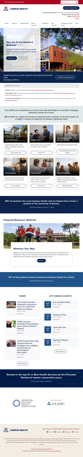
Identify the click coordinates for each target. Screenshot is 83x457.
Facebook (59, 432)
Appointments (25, 23)
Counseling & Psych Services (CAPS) (67, 152)
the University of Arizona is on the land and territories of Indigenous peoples (41, 439)
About (6, 23)
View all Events (60, 351)
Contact (70, 429)
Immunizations (15, 186)
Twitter (51, 432)
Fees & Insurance (34, 24)
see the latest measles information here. (42, 90)
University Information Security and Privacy (41, 449)
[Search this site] (68, 2)
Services (14, 23)
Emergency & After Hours (66, 24)
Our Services (11, 58)
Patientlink (23, 58)
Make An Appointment (71, 8)
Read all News (22, 364)
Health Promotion (67, 186)
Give (77, 23)
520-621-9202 (75, 14)
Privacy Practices (63, 429)
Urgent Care (41, 153)
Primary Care (41, 186)
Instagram (68, 432)
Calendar (54, 429)
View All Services (16, 153)
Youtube (76, 432)
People (49, 429)
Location (77, 18)
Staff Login (76, 429)
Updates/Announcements (12, 85)
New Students (54, 24)
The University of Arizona (54, 451)
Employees (45, 23)
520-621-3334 (75, 16)
